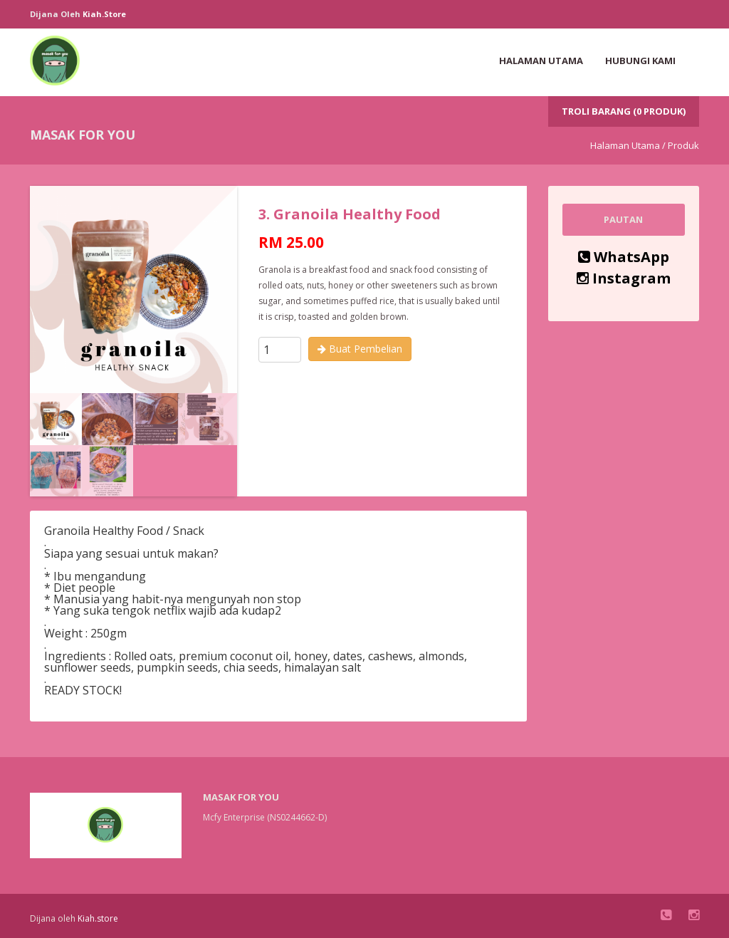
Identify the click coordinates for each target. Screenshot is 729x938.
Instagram (624, 278)
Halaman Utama (541, 60)
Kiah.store (104, 14)
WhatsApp (623, 256)
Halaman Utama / (628, 145)
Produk (683, 145)
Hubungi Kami (640, 60)
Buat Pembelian (360, 348)
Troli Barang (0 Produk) (624, 111)
